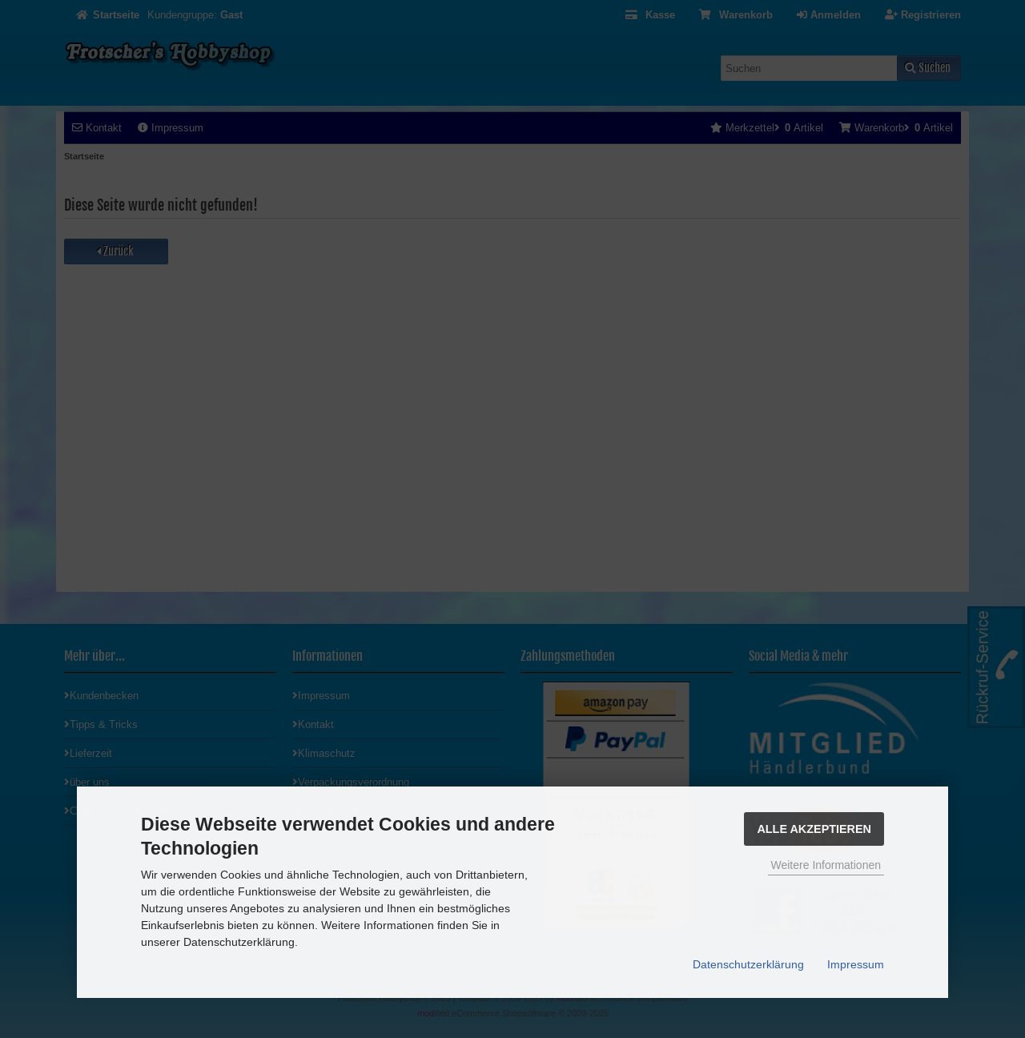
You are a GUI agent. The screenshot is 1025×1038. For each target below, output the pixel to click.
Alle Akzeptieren (814, 829)
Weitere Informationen (826, 865)
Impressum (855, 964)
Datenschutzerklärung (748, 964)
